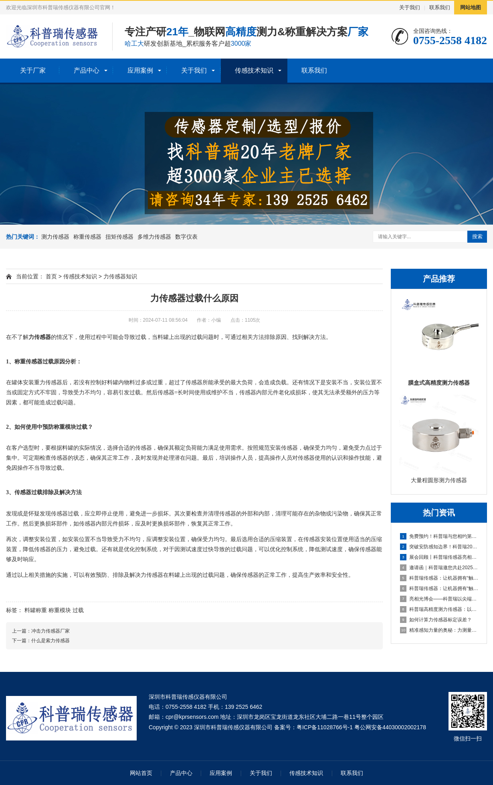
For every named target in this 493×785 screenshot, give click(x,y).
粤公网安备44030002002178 (390, 727)
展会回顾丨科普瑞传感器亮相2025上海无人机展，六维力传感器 (439, 557)
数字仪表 (186, 236)
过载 (78, 610)
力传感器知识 (120, 276)
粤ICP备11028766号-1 (325, 727)
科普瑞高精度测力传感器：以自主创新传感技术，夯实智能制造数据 (439, 609)
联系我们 (439, 7)
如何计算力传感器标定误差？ (436, 620)
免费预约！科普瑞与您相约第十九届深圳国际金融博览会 (439, 536)
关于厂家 (33, 70)
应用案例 (140, 70)
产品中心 (86, 70)
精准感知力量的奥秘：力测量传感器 (439, 630)
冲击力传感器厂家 (50, 631)
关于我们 (409, 7)
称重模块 (59, 610)
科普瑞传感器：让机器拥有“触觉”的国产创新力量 (439, 578)
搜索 (477, 236)
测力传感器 (55, 236)
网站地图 (470, 7)
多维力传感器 (154, 236)
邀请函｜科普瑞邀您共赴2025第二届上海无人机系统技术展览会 (439, 567)
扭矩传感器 (119, 236)
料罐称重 (35, 610)
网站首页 (141, 773)
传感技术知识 (254, 70)
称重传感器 (87, 236)
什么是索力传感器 (50, 640)
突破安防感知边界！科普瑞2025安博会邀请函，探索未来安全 (439, 547)
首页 (51, 276)
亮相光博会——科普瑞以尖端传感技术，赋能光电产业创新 (439, 599)
